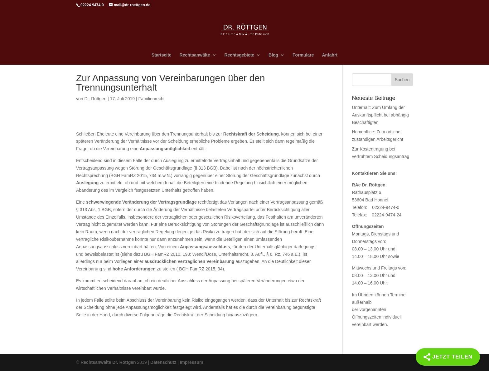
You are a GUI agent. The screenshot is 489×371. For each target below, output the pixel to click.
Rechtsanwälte (195, 55)
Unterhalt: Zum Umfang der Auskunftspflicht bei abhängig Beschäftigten (380, 115)
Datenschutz (163, 362)
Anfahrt (329, 55)
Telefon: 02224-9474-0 (375, 207)
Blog (273, 55)
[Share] (448, 357)
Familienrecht (151, 98)
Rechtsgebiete (239, 55)
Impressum (191, 362)
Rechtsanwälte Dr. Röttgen (108, 362)
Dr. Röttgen (95, 98)
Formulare (303, 55)
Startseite (162, 55)
